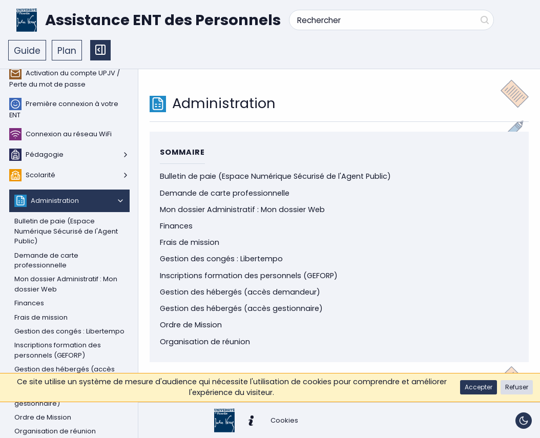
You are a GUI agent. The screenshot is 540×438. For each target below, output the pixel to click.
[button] (478, 387)
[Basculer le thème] (523, 420)
